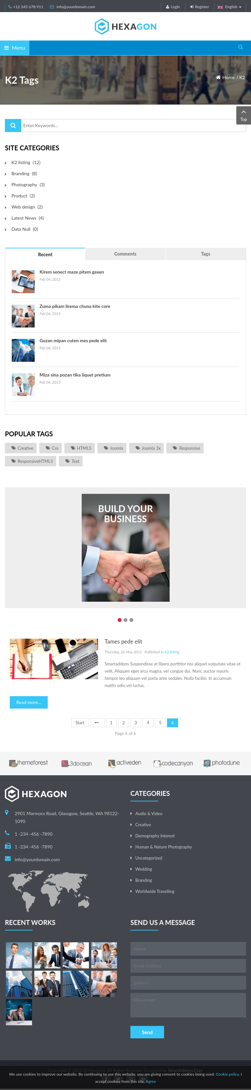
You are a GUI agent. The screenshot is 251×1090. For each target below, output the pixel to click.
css (55, 448)
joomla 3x (151, 448)
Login (173, 6)
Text (75, 461)
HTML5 (84, 448)
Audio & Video (148, 813)
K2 (242, 77)
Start (79, 722)
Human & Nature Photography (163, 846)
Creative (25, 448)
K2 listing (171, 652)
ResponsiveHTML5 (35, 461)
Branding (143, 880)
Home (229, 77)
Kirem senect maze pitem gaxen (72, 272)
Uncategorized (148, 858)
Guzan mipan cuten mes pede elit (73, 340)
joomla (116, 448)
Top (243, 115)
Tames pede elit (123, 641)
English (230, 6)
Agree (151, 1081)
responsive (189, 448)
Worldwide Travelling (154, 891)
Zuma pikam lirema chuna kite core (75, 306)
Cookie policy (227, 1074)
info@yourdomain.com (76, 6)
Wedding (143, 869)
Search (13, 125)
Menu (14, 47)
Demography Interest (155, 835)
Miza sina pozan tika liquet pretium (75, 374)
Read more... (28, 702)
